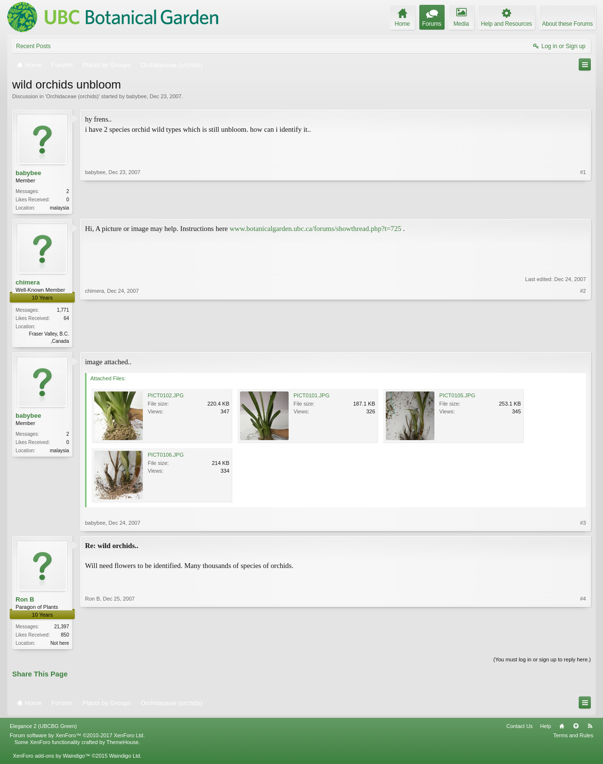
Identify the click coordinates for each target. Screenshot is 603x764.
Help (545, 729)
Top (575, 729)
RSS (589, 729)
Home (561, 729)
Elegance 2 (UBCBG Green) (43, 729)
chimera (28, 283)
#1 (583, 207)
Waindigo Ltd (124, 759)
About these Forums (567, 23)
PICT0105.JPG (457, 397)
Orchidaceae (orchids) (72, 96)
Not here (60, 645)
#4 (583, 644)
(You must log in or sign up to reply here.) (542, 662)
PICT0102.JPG (166, 397)
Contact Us (519, 729)
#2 (583, 340)
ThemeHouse (122, 745)
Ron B (25, 601)
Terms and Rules (573, 738)
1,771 (63, 311)
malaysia (59, 208)
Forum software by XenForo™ (77, 738)
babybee (136, 96)
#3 (583, 525)
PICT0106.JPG (166, 457)
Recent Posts (33, 46)
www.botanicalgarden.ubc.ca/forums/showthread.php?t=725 (315, 229)
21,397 (61, 628)
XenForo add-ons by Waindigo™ (51, 759)
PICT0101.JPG (311, 397)
